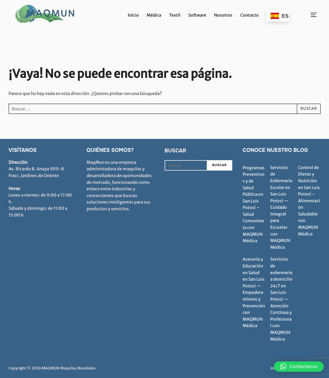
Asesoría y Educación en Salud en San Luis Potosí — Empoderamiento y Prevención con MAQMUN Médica (254, 292)
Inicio (133, 15)
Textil (174, 15)
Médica (154, 15)
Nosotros (223, 15)
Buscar (175, 150)
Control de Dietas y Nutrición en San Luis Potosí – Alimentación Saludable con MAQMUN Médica (309, 201)
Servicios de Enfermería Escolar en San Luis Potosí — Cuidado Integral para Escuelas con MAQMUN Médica (281, 207)
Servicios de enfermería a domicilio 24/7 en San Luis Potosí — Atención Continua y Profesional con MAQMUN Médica (281, 298)
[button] (299, 366)
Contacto (249, 15)
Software (197, 15)
